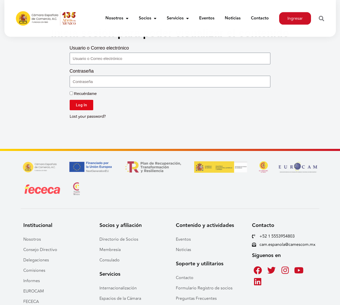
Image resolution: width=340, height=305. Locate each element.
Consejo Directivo (40, 250)
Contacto (260, 15)
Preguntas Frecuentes (196, 298)
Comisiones (34, 270)
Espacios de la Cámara (120, 298)
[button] (321, 15)
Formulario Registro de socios (204, 288)
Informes (31, 281)
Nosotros (116, 15)
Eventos (206, 15)
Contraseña (82, 71)
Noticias (233, 15)
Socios (147, 15)
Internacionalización (118, 288)
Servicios (178, 15)
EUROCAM (33, 291)
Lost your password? (88, 116)
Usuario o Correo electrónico (99, 48)
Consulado (109, 260)
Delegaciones (36, 260)
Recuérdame (83, 93)
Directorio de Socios (118, 239)
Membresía (110, 250)
